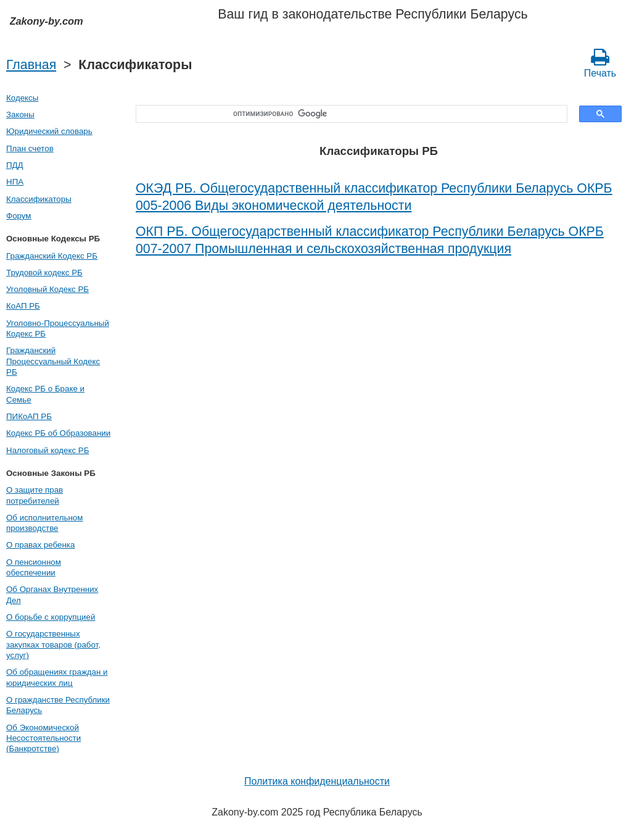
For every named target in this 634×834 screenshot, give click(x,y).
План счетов (30, 148)
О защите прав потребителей (34, 495)
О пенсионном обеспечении (33, 567)
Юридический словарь (49, 131)
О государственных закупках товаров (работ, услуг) (53, 644)
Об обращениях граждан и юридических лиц (57, 677)
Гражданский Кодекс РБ (51, 256)
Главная (31, 64)
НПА (14, 181)
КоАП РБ (23, 306)
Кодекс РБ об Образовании (58, 433)
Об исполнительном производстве (44, 523)
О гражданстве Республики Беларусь (58, 705)
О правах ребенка (40, 544)
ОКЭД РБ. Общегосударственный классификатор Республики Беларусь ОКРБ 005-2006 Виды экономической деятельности (374, 197)
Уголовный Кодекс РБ (47, 289)
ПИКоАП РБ (29, 416)
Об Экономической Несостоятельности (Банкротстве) (43, 738)
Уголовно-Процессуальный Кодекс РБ (57, 328)
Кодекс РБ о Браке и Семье (45, 394)
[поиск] (347, 114)
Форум (18, 215)
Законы (20, 114)
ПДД (14, 165)
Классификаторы (39, 199)
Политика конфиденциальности (317, 781)
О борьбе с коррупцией (50, 617)
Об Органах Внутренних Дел (52, 594)
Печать (600, 63)
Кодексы (22, 97)
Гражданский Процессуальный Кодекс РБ (53, 361)
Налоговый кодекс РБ (47, 450)
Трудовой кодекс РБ (44, 272)
